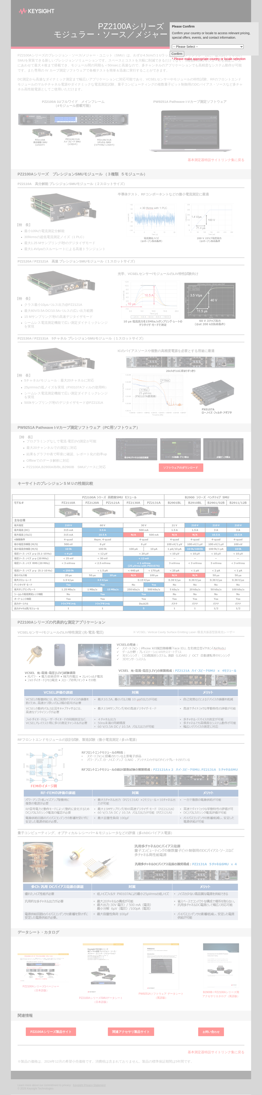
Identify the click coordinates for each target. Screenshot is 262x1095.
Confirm (176, 54)
